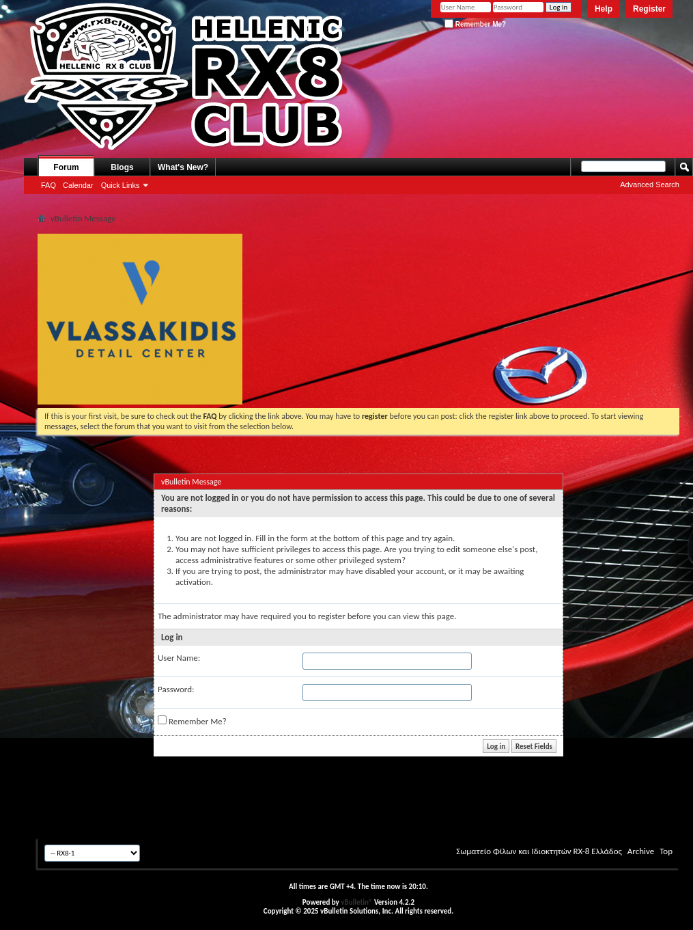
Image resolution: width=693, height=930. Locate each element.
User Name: (179, 658)
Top (666, 851)
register (331, 616)
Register (649, 9)
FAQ (48, 185)
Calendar (78, 185)
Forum (66, 167)
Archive (640, 851)
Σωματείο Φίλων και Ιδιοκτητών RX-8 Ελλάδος (539, 851)
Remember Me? (475, 24)
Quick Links (120, 185)
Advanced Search (649, 184)
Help (603, 9)
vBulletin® (356, 902)
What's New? (183, 167)
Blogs (122, 167)
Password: (176, 689)
